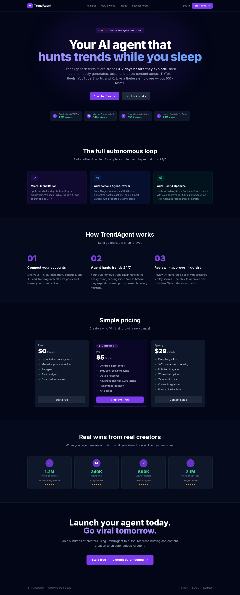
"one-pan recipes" (190, 480)
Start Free (202, 5)
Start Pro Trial (120, 400)
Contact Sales (178, 399)
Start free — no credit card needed (120, 559)
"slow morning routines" (49, 480)
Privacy (184, 587)
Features (91, 5)
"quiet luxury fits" (143, 480)
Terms (195, 587)
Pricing (123, 5)
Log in (186, 5)
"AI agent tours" (96, 480)
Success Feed (140, 5)
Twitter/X (208, 587)
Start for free (104, 96)
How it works (108, 5)
